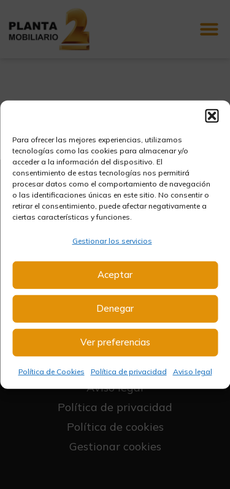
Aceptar (115, 274)
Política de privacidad (129, 371)
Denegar (115, 308)
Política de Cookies (51, 371)
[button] (211, 115)
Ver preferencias (115, 342)
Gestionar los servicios (112, 240)
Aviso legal (192, 371)
